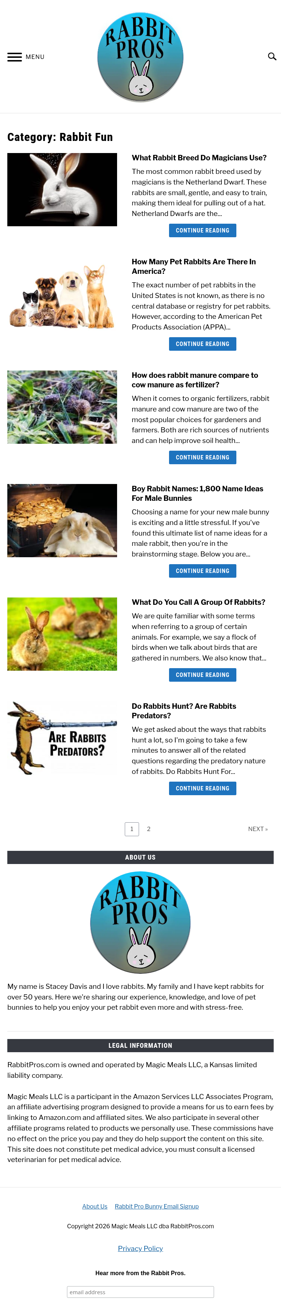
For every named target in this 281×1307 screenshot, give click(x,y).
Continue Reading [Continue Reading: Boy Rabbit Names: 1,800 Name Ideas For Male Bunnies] (203, 570)
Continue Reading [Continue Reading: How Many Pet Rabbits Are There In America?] (203, 343)
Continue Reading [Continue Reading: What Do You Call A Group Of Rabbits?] (203, 674)
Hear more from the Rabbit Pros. (140, 1273)
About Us (95, 1206)
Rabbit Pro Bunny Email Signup (157, 1206)
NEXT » (258, 829)
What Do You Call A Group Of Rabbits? (198, 602)
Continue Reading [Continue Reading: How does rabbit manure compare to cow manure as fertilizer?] (203, 457)
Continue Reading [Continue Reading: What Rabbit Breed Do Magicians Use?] (203, 230)
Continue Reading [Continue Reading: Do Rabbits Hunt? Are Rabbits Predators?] (203, 788)
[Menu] (14, 58)
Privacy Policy (140, 1248)
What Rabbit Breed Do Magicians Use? (199, 157)
